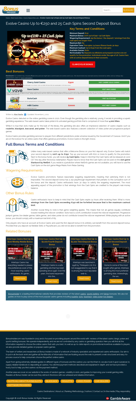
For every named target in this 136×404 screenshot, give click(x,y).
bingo (106, 294)
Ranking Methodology (74, 391)
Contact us (98, 391)
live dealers (108, 297)
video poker (98, 297)
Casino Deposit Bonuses (31, 18)
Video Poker (84, 381)
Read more (20, 278)
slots (81, 297)
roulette (74, 297)
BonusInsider (13, 294)
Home (8, 18)
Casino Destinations (45, 391)
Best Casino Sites (16, 18)
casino (83, 294)
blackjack (88, 297)
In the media (109, 391)
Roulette (67, 381)
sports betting (93, 294)
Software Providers (19, 385)
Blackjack (51, 381)
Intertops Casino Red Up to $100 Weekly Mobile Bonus (20, 240)
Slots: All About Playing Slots (24, 381)
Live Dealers (101, 381)
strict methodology (27, 78)
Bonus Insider (27, 398)
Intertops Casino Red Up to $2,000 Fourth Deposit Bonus (52, 242)
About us (59, 391)
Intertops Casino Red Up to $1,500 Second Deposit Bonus (116, 242)
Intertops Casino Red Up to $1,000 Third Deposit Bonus (84, 240)
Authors (88, 391)
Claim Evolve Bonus (82, 64)
